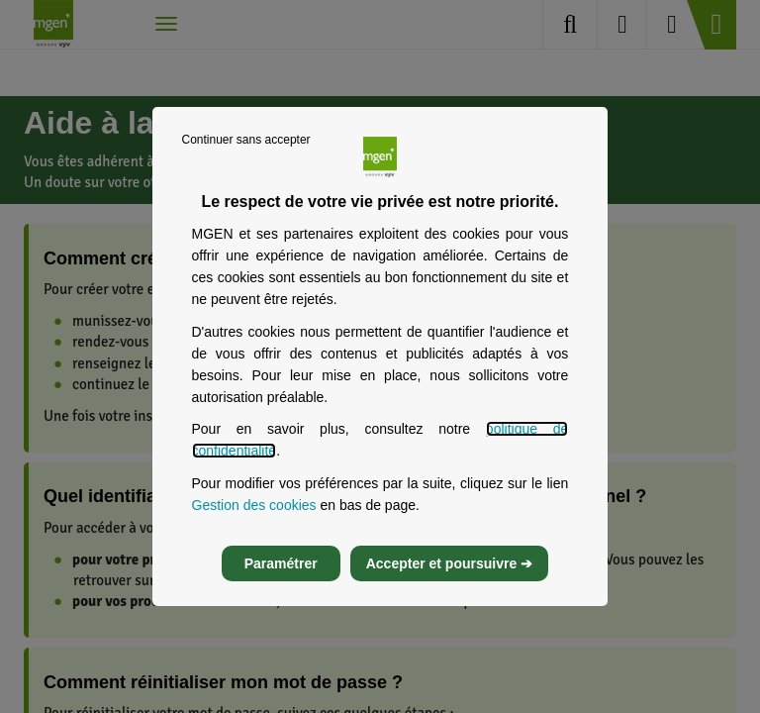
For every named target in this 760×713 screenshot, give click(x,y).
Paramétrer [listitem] (281, 563)
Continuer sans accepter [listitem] (246, 140)
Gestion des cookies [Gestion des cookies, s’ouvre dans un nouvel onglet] (254, 505)
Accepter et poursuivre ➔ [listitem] (449, 563)
